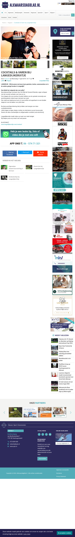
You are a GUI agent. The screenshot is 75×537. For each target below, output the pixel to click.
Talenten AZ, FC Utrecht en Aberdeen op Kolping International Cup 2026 (66, 341)
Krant (9, 17)
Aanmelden (42, 497)
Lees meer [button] (26, 534)
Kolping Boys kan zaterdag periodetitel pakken (65, 353)
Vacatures (4, 17)
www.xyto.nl (13, 484)
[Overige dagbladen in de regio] (63, 475)
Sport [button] (46, 12)
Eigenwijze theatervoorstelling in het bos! (16, 168)
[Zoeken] (73, 15)
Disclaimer (59, 511)
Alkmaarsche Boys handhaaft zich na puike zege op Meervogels (66, 419)
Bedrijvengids (18, 12)
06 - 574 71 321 (31, 143)
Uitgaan (10, 23)
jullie (2, 80)
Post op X (25, 152)
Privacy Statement (61, 514)
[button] (2, 64)
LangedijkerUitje (44, 80)
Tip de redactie (40, 153)
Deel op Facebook (10, 153)
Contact (15, 17)
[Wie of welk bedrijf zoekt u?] (65, 33)
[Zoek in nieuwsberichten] (64, 15)
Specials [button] (40, 12)
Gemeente (26, 12)
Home (4, 23)
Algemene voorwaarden (62, 508)
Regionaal (33, 12)
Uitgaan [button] (52, 12)
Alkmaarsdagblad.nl (25, 5)
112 (5, 12)
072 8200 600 (14, 480)
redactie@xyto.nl (15, 482)
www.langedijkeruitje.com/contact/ (11, 124)
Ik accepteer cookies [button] (64, 533)
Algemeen (10, 12)
